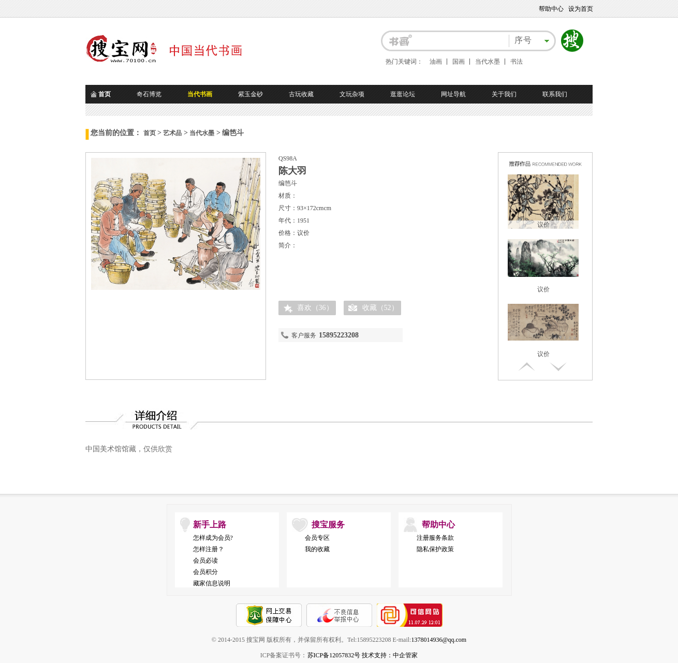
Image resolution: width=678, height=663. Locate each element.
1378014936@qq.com (438, 639)
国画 (458, 61)
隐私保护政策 (435, 549)
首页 (149, 133)
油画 (436, 61)
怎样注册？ (208, 549)
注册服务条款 (435, 537)
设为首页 (580, 8)
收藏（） (380, 308)
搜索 (572, 41)
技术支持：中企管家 (390, 655)
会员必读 (205, 560)
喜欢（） (315, 308)
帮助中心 (551, 8)
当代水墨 (487, 61)
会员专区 (317, 537)
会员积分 (205, 572)
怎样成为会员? (213, 537)
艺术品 (172, 133)
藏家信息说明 (211, 583)
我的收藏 (317, 549)
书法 (516, 61)
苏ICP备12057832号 (334, 655)
